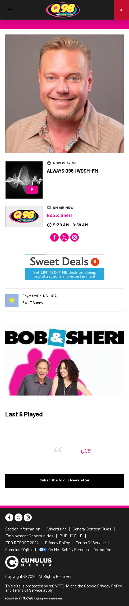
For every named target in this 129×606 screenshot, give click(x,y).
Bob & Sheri (59, 215)
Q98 (86, 450)
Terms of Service (27, 589)
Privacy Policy (109, 585)
